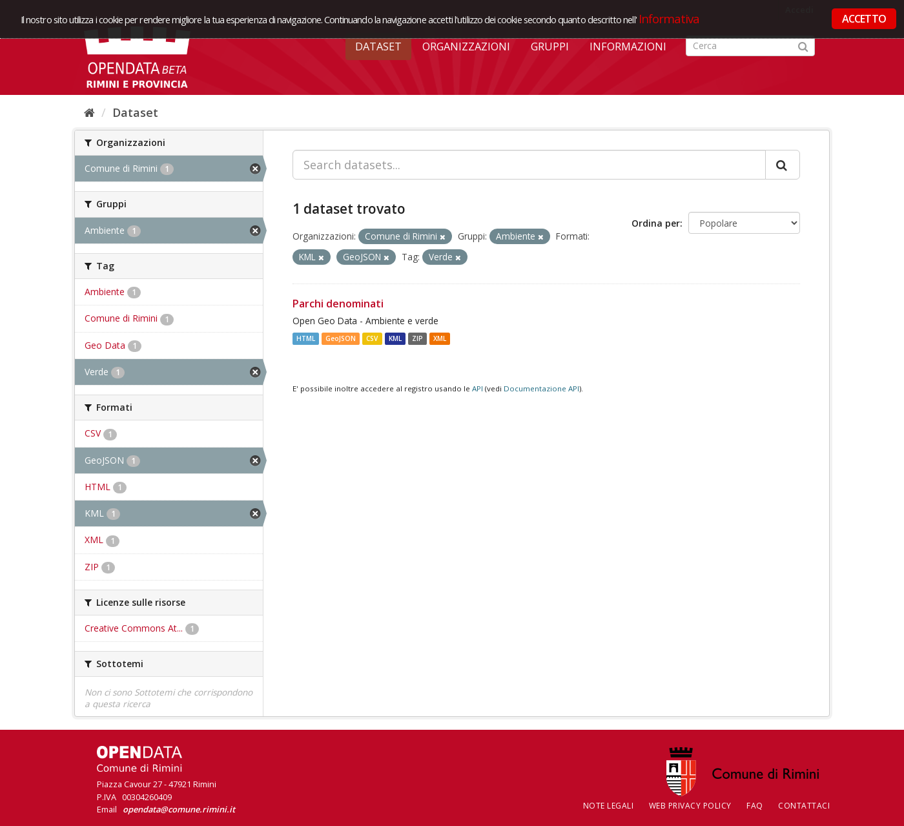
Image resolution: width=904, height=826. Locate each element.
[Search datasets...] (529, 165)
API (477, 388)
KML (395, 338)
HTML (305, 338)
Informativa (669, 18)
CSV (372, 338)
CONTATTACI (804, 805)
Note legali (608, 805)
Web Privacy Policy (690, 805)
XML (439, 338)
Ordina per (656, 223)
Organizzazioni (466, 46)
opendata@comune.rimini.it (179, 809)
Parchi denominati (338, 303)
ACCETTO (864, 19)
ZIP (417, 338)
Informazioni (628, 46)
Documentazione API (541, 388)
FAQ (754, 805)
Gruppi (550, 46)
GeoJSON (340, 338)
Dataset (378, 46)
